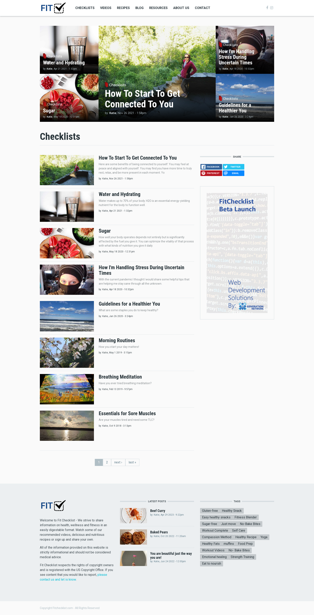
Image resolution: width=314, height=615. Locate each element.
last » (132, 462)
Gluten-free (210, 511)
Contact (202, 8)
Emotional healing (214, 557)
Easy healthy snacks (216, 517)
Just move (228, 524)
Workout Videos (213, 550)
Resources (158, 8)
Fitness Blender (245, 517)
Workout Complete (215, 530)
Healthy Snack (232, 511)
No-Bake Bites (250, 524)
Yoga (264, 537)
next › (118, 462)
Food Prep (245, 544)
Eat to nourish (211, 563)
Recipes (123, 8)
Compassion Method (216, 537)
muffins (229, 544)
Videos (105, 8)
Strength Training (242, 557)
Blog (139, 8)
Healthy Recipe (246, 537)
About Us (181, 8)
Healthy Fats (211, 544)
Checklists (85, 8)
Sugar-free (209, 524)
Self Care (238, 530)
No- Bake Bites (239, 550)
